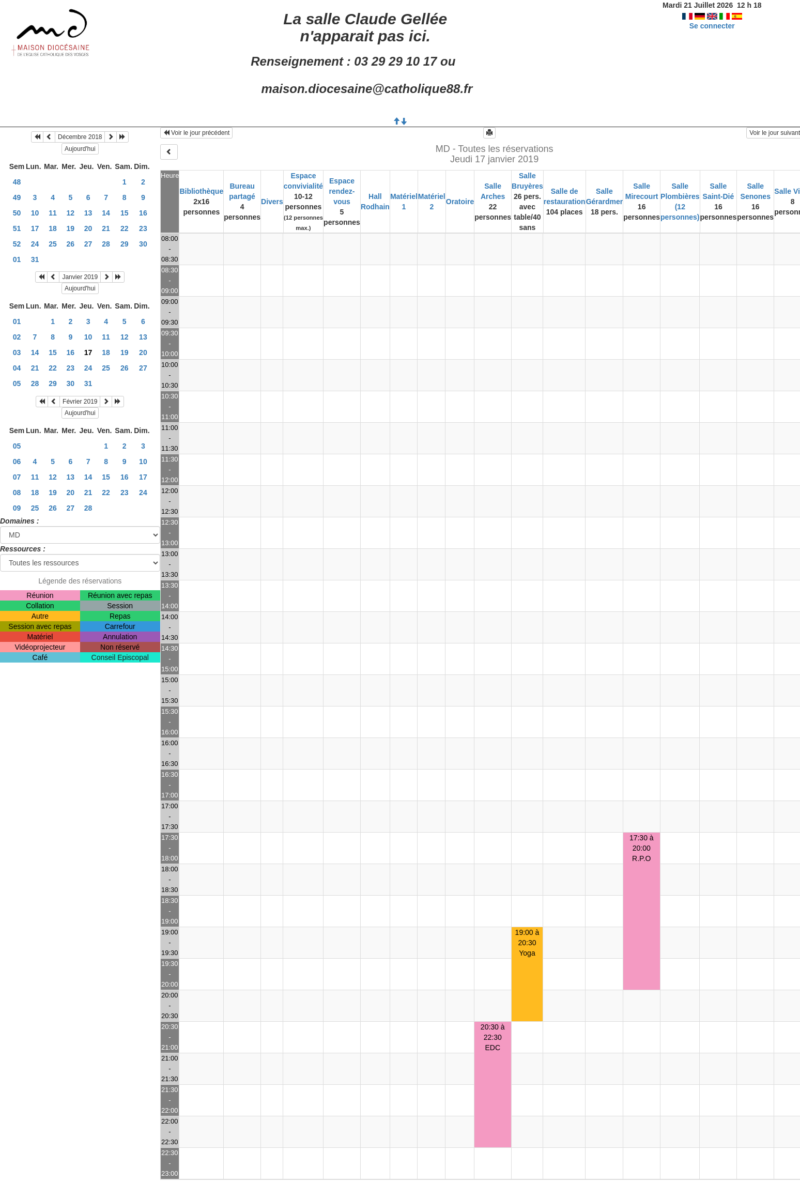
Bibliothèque (201, 191)
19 (71, 228)
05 (17, 383)
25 (53, 244)
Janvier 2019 (80, 277)
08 (17, 492)
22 (124, 228)
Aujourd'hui (80, 148)
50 (17, 213)
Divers (272, 201)
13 (88, 213)
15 (124, 213)
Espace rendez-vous (342, 191)
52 (17, 244)
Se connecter (712, 26)
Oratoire (460, 201)
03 (17, 352)
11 (53, 213)
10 (35, 213)
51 (17, 228)
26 (71, 244)
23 (143, 228)
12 (71, 213)
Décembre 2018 (80, 137)
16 (143, 213)
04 (17, 368)
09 (17, 508)
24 (35, 244)
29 (124, 244)
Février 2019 (80, 401)
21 (106, 228)
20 (88, 228)
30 (143, 244)
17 (35, 228)
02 (17, 337)
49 (17, 197)
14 (106, 213)
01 (17, 259)
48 (17, 182)
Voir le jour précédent (196, 132)
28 (106, 244)
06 (17, 461)
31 (35, 259)
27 (88, 244)
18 (53, 228)
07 (17, 477)
